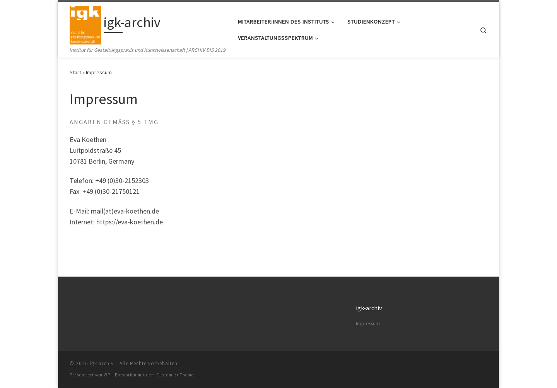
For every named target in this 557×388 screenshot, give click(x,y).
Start (75, 72)
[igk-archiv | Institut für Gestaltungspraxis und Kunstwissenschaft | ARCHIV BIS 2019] (85, 23)
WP (107, 375)
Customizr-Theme (175, 375)
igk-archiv (102, 363)
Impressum (368, 323)
